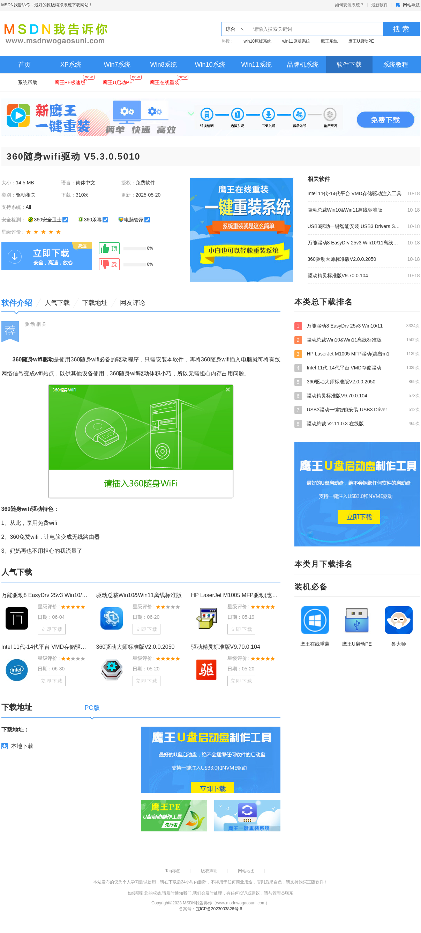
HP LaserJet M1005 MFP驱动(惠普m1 (357, 354)
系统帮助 (27, 82)
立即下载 (52, 629)
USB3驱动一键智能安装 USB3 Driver (357, 409)
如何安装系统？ (349, 4)
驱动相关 (36, 324)
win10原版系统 (257, 41)
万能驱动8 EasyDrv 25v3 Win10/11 (357, 326)
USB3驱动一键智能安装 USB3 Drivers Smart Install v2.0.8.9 (355, 226)
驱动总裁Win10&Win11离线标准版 (345, 210)
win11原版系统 (296, 41)
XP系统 (70, 64)
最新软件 (379, 4)
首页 (24, 64)
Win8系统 (163, 64)
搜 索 (401, 29)
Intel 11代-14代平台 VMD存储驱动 (357, 367)
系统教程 (395, 64)
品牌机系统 (302, 64)
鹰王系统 (329, 41)
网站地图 (246, 870)
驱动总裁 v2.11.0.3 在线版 (357, 423)
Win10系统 (210, 64)
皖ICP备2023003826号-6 (219, 908)
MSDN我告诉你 (15, 4)
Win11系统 (256, 64)
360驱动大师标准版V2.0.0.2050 (342, 259)
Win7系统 (117, 64)
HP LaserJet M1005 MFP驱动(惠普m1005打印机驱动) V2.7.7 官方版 (235, 595)
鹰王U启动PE (361, 41)
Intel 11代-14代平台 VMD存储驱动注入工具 (354, 193)
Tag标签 (172, 870)
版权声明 (209, 870)
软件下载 (349, 64)
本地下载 (22, 746)
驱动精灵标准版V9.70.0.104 (338, 275)
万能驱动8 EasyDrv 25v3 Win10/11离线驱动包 (355, 242)
